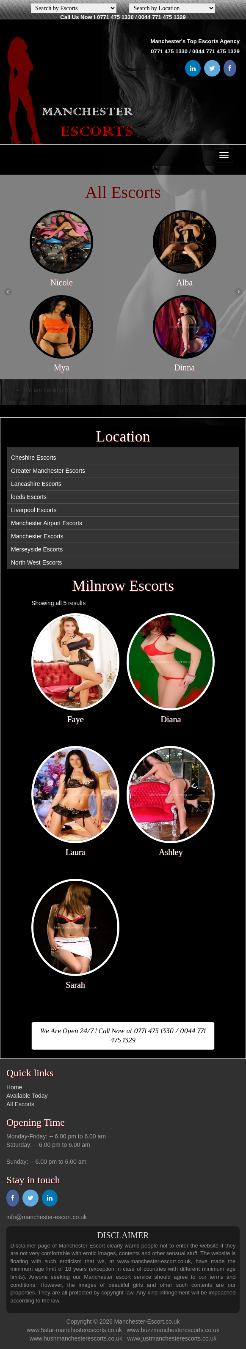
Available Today (27, 1095)
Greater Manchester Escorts (48, 470)
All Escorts (20, 1104)
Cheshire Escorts (33, 457)
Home (14, 1087)
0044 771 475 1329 (162, 17)
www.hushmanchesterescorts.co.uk (76, 1338)
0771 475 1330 (115, 17)
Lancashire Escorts (36, 483)
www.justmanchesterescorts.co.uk (172, 1338)
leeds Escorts (29, 497)
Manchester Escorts (37, 536)
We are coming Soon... (53, 390)
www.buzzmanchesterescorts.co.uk (173, 1330)
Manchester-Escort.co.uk (147, 1321)
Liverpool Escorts (33, 510)
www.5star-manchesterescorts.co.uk (74, 1330)
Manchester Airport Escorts (46, 523)
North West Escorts (36, 562)
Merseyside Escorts (37, 549)
